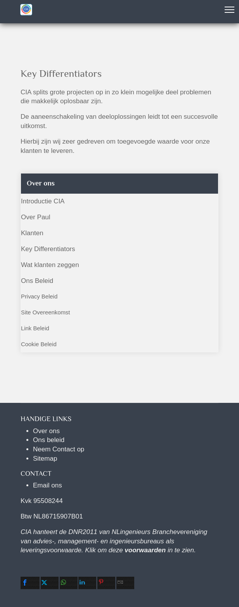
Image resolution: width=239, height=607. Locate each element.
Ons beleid (48, 440)
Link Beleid (35, 328)
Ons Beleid (37, 280)
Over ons (46, 431)
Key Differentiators (48, 249)
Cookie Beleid (39, 344)
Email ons (47, 485)
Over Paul (35, 217)
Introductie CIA (42, 201)
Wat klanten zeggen (50, 265)
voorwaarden (145, 550)
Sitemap (45, 458)
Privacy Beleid (39, 296)
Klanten (32, 233)
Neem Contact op (58, 449)
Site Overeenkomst (45, 312)
